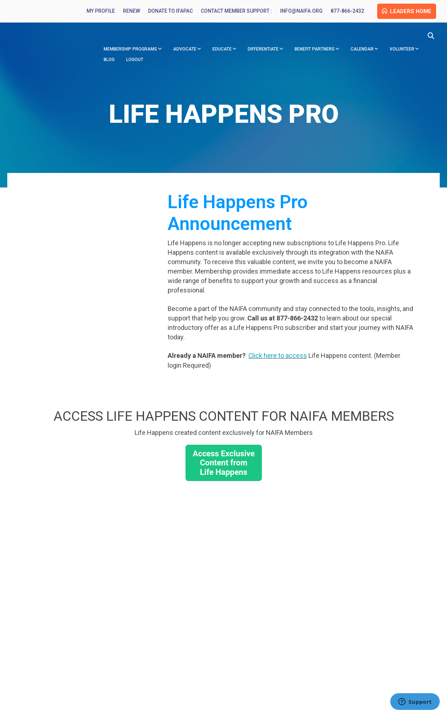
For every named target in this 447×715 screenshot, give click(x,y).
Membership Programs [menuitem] (130, 50)
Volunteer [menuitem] (402, 50)
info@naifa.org (296, 12)
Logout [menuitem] (134, 60)
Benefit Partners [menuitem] (315, 50)
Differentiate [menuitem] (263, 50)
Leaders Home (404, 11)
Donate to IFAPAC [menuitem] (165, 12)
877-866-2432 (342, 12)
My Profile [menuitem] (96, 12)
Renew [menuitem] (126, 12)
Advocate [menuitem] (184, 50)
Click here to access (277, 357)
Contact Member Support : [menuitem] (231, 12)
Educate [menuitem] (222, 50)
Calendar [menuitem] (362, 50)
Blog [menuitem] (109, 60)
